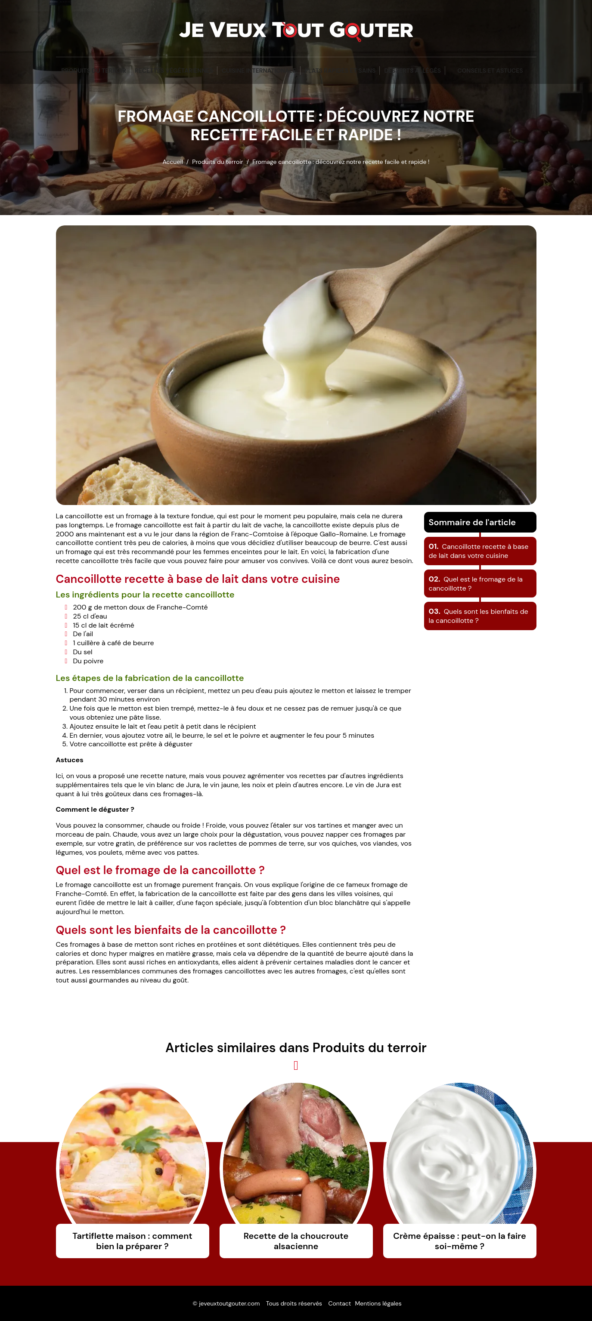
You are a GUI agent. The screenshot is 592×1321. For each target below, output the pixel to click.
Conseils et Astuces (490, 70)
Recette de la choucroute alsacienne (296, 1241)
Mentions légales (378, 1303)
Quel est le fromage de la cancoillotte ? (476, 584)
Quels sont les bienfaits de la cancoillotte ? (478, 616)
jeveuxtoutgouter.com (229, 1303)
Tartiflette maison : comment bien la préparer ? (132, 1241)
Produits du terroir (93, 70)
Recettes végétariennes (174, 70)
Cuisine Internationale (259, 70)
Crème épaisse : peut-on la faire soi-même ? (459, 1241)
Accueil (172, 162)
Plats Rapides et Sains (340, 70)
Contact (339, 1303)
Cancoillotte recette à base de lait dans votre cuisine (479, 551)
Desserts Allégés (412, 70)
